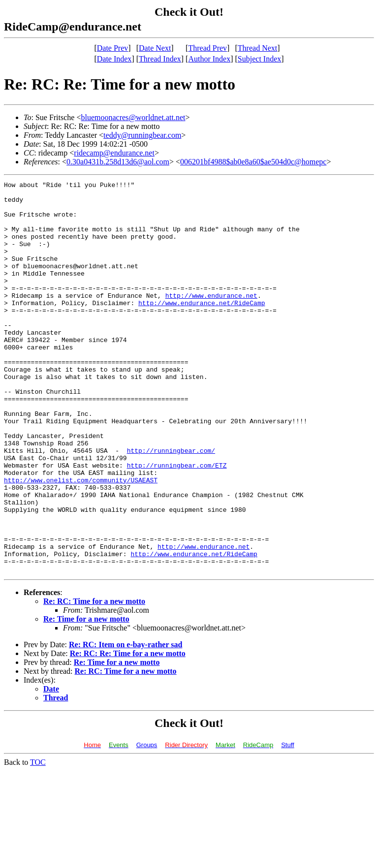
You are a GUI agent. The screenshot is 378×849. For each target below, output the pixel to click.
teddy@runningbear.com (142, 135)
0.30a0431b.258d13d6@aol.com (117, 161)
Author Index (209, 59)
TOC (38, 840)
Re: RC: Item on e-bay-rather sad (125, 723)
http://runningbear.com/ (171, 505)
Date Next (155, 48)
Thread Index (160, 59)
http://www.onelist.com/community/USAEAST (81, 540)
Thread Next (257, 48)
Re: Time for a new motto (86, 697)
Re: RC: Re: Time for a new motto (128, 731)
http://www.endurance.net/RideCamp (201, 327)
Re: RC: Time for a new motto (94, 679)
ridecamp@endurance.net (114, 153)
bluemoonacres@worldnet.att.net (133, 117)
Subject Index (259, 59)
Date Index (114, 59)
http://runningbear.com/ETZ (177, 522)
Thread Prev (207, 48)
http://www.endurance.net (211, 318)
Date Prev (112, 48)
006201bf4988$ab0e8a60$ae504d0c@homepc (253, 161)
